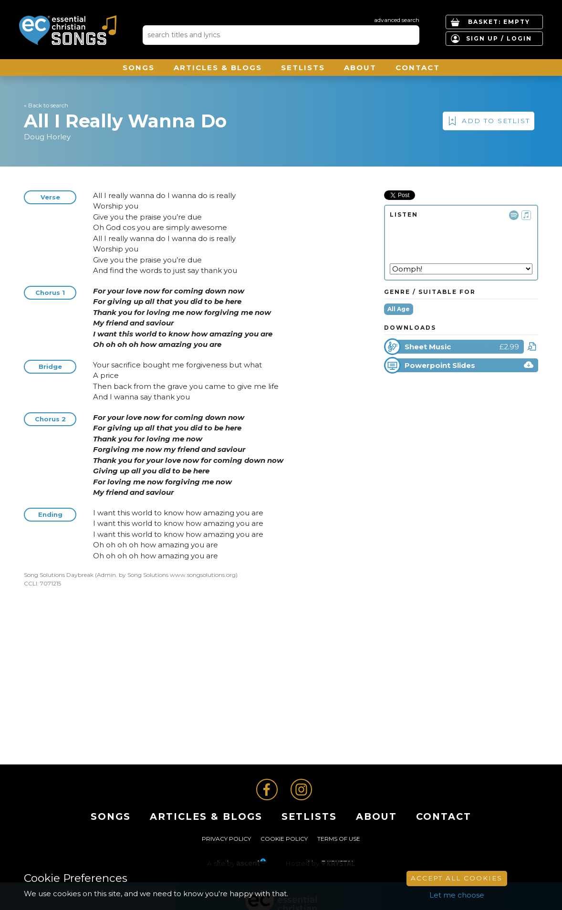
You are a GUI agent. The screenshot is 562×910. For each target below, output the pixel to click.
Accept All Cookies (456, 878)
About (360, 67)
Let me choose (456, 895)
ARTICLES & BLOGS (218, 67)
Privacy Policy (226, 838)
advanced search (396, 19)
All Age (398, 309)
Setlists (303, 67)
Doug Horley (47, 136)
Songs (139, 67)
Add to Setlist (496, 121)
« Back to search (46, 105)
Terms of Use (338, 838)
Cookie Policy (284, 838)
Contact (417, 67)
